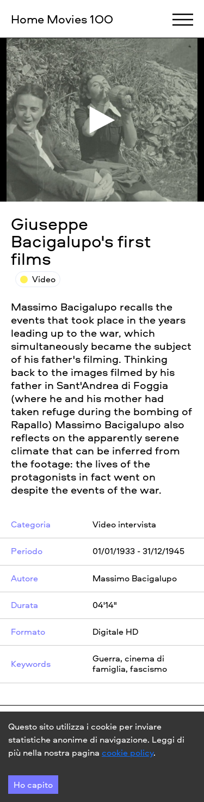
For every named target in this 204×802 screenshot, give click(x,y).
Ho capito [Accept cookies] (33, 785)
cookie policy (127, 752)
